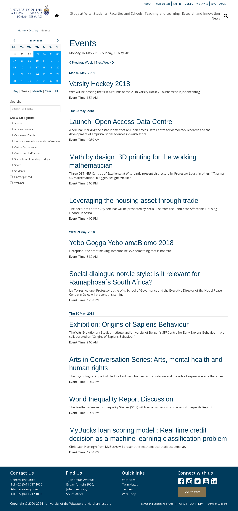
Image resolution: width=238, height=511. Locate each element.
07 (14, 60)
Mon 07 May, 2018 (81, 73)
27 (57, 74)
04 (44, 54)
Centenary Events (22, 135)
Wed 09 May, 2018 (82, 232)
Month (37, 91)
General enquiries (22, 480)
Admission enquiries (24, 489)
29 (21, 81)
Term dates (130, 484)
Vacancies (129, 480)
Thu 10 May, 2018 (81, 313)
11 (44, 60)
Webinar (17, 183)
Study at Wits (80, 13)
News (216, 18)
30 (29, 81)
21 (14, 74)
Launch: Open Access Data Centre (120, 122)
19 (50, 67)
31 (37, 81)
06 (57, 54)
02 (50, 81)
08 (21, 60)
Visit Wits (202, 3)
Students (100, 13)
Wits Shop (129, 494)
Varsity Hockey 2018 (99, 84)
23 (29, 74)
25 (44, 74)
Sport (15, 165)
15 (21, 67)
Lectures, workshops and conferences (35, 141)
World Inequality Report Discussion (121, 399)
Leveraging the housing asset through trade (133, 200)
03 (37, 54)
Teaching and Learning (162, 13)
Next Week (105, 62)
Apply (222, 3)
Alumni (177, 3)
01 (44, 81)
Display (33, 30)
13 (57, 60)
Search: (15, 101)
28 (14, 81)
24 (37, 74)
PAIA (191, 503)
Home (22, 30)
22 (21, 74)
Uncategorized (21, 177)
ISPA (200, 503)
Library (188, 3)
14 (14, 67)
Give (213, 3)
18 (44, 67)
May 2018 (36, 40)
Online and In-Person (25, 153)
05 (50, 54)
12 (50, 60)
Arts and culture (21, 129)
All (56, 91)
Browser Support (217, 503)
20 (57, 67)
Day (16, 91)
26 (50, 74)
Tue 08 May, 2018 (81, 111)
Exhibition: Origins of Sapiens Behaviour (129, 324)
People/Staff (162, 3)
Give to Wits (192, 492)
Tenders (128, 489)
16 (29, 67)
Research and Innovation (201, 13)
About (147, 3)
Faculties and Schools (126, 13)
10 (37, 60)
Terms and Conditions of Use (157, 503)
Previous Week (81, 62)
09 (29, 60)
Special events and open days (30, 159)
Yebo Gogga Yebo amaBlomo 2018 (121, 243)
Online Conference (23, 147)
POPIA (181, 503)
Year (48, 91)
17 (37, 67)
